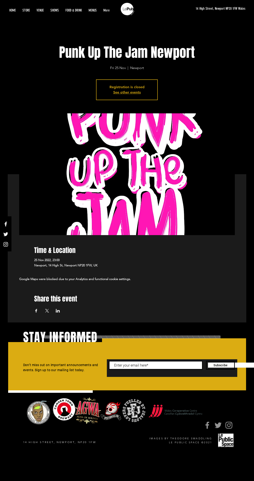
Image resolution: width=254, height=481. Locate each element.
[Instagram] (6, 244)
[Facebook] (6, 224)
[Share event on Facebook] (36, 311)
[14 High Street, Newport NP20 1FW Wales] (216, 8)
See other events (127, 92)
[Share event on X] (47, 311)
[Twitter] (6, 234)
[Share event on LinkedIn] (58, 311)
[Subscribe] (220, 365)
